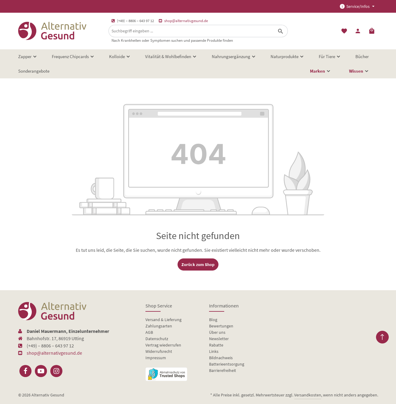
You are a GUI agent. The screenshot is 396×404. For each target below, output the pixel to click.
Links (213, 351)
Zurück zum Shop (198, 264)
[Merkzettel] (344, 31)
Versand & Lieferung (163, 319)
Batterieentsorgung (226, 364)
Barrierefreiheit (222, 370)
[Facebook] (25, 371)
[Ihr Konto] (358, 31)
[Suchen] (281, 31)
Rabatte (216, 345)
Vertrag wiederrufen (163, 345)
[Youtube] (41, 371)
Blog (213, 319)
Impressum (155, 357)
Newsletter (219, 338)
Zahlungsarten (158, 326)
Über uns (217, 332)
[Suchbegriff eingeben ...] (191, 31)
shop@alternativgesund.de (186, 20)
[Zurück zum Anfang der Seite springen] (382, 337)
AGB (149, 332)
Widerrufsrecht (158, 351)
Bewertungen (221, 326)
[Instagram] (56, 371)
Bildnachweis (221, 357)
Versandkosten (307, 395)
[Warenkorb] (371, 31)
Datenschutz (156, 338)
